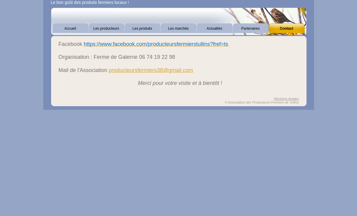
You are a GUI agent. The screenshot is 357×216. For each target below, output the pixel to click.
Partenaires (250, 28)
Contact (286, 28)
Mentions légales (286, 98)
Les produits (142, 28)
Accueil (70, 28)
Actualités (214, 28)
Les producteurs (106, 28)
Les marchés (178, 28)
